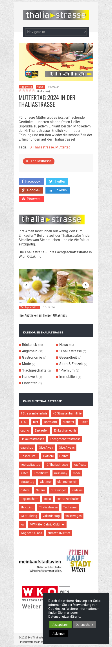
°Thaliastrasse (70, 351)
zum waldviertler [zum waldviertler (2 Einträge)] (59, 533)
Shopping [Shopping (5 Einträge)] (26, 507)
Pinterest (31, 199)
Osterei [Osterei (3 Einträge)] (25, 490)
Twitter (57, 181)
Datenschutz (84, 624)
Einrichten (29, 383)
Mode (26, 364)
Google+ (31, 190)
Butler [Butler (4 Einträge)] (83, 422)
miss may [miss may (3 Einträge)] (60, 473)
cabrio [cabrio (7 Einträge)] (24, 430)
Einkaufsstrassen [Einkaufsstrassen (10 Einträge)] (32, 439)
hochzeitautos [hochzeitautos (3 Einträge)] (30, 464)
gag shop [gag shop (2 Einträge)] (26, 447)
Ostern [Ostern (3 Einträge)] (40, 490)
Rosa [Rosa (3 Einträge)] (47, 499)
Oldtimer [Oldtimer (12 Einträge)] (46, 481)
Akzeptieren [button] (60, 624)
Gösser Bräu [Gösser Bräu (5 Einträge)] (28, 456)
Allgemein (26, 86)
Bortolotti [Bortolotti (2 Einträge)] (50, 422)
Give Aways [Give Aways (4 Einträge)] (67, 447)
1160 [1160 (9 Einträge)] (23, 422)
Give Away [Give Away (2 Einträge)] (46, 447)
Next (85, 285)
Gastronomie (32, 357)
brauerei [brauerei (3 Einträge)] (68, 422)
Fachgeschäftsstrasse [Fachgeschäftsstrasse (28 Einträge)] (65, 439)
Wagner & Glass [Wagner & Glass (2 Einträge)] (31, 533)
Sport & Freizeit (71, 364)
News (40, 86)
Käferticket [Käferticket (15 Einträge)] (41, 473)
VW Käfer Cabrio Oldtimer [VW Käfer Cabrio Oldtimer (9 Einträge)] (47, 524)
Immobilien (68, 377)
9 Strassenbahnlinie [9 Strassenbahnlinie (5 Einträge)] (33, 413)
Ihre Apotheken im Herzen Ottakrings (43, 315)
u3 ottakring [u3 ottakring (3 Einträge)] (28, 516)
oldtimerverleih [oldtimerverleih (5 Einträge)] (67, 481)
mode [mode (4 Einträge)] (77, 473)
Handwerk (30, 377)
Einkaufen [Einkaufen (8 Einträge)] (41, 430)
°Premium (67, 370)
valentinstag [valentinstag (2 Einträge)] (51, 516)
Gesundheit (68, 357)
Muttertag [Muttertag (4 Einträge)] (27, 481)
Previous (26, 285)
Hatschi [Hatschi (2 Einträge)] (48, 456)
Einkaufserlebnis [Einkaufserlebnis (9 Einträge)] (65, 430)
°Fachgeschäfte (29, 307)
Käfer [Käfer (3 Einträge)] (24, 473)
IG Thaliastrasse (41, 147)
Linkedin (58, 190)
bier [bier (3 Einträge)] (35, 422)
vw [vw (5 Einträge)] (22, 524)
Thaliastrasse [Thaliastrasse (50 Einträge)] (48, 507)
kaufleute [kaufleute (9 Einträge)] (80, 464)
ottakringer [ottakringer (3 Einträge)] (58, 490)
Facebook (31, 181)
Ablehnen (58, 633)
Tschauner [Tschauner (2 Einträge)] (70, 507)
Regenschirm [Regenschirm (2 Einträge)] (29, 499)
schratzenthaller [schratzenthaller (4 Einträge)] (68, 499)
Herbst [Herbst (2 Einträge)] (64, 456)
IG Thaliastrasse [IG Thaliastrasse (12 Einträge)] (57, 464)
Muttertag (62, 147)
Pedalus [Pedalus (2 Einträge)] (77, 490)
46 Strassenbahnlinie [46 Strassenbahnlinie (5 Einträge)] (67, 413)
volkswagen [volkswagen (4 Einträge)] (73, 516)
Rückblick (29, 345)
